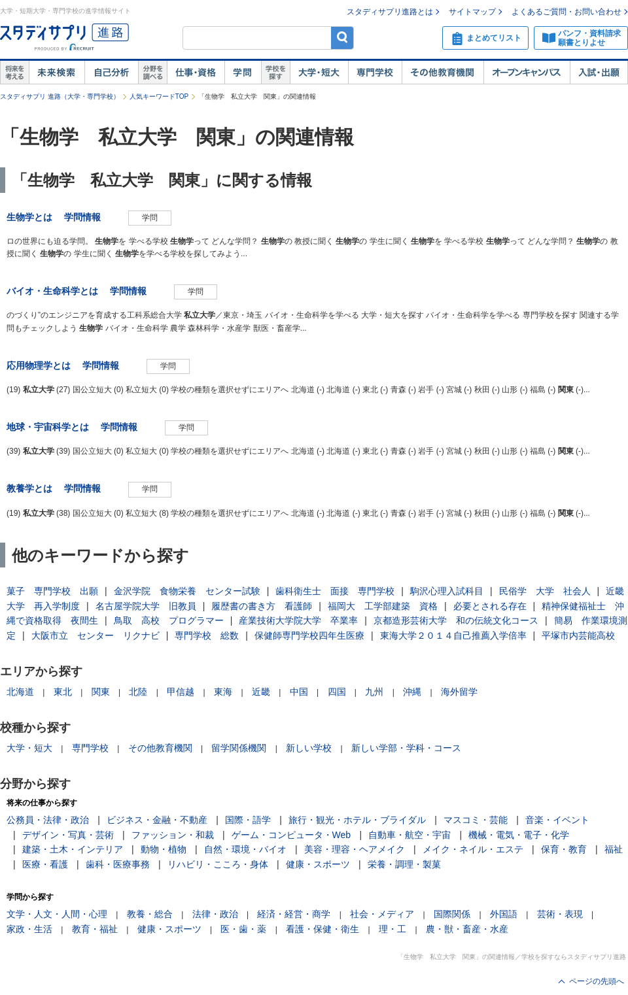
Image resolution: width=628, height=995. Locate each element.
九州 (374, 691)
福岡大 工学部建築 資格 (383, 606)
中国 (299, 691)
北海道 (20, 691)
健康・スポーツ (318, 864)
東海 (223, 691)
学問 (242, 72)
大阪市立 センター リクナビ (95, 635)
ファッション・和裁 (172, 835)
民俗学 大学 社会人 (545, 591)
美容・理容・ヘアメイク (354, 849)
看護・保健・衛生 (322, 929)
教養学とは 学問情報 (58, 488)
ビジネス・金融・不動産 (157, 820)
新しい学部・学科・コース (406, 748)
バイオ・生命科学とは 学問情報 (81, 291)
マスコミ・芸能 (476, 820)
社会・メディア (382, 914)
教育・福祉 (95, 929)
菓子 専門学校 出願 (52, 591)
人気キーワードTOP (159, 96)
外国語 (503, 914)
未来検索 (56, 72)
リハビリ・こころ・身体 (217, 864)
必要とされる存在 (490, 606)
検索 (342, 37)
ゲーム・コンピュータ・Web (291, 835)
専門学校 (375, 72)
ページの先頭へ (596, 981)
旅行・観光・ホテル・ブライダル (357, 820)
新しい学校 (309, 748)
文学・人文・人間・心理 (57, 914)
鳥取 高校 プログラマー (169, 620)
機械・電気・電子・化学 (518, 835)
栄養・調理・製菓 (404, 864)
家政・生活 (29, 929)
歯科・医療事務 (118, 864)
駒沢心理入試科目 (446, 591)
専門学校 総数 (207, 635)
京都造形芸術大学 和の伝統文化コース (456, 620)
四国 (337, 691)
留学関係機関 (238, 748)
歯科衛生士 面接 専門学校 (334, 591)
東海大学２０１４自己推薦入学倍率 (453, 635)
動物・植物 (163, 849)
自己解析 (111, 72)
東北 (63, 691)
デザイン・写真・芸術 (68, 835)
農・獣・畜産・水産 (467, 929)
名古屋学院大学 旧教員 (146, 606)
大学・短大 (319, 72)
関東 (101, 691)
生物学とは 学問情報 (58, 217)
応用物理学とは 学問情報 (67, 365)
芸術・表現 (560, 914)
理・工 (392, 929)
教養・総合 (150, 914)
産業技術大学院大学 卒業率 (298, 620)
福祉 (613, 849)
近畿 (261, 691)
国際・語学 (248, 820)
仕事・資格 (195, 72)
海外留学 (459, 691)
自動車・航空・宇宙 (409, 835)
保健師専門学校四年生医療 (309, 635)
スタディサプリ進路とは (390, 11)
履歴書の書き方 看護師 (261, 606)
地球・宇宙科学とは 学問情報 (77, 427)
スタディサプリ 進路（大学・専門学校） (60, 96)
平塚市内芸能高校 (578, 635)
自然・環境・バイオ (245, 849)
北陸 (138, 691)
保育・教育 (564, 849)
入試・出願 (599, 72)
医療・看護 (45, 864)
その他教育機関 (442, 72)
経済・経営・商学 (293, 914)
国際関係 (452, 914)
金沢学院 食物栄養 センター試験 (187, 591)
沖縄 (412, 691)
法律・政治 (215, 914)
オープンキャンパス (526, 72)
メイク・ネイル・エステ (473, 849)
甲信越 (180, 691)
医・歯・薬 (243, 929)
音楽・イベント (557, 820)
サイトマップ (472, 11)
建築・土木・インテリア (72, 849)
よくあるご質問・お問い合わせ (566, 11)
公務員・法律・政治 (48, 820)
